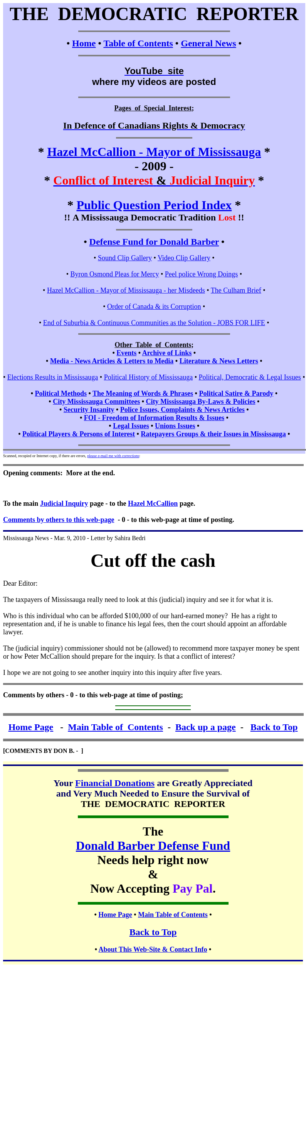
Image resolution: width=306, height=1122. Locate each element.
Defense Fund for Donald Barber (154, 242)
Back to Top (274, 727)
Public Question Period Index (154, 205)
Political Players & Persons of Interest (78, 434)
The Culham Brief (236, 290)
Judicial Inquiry (64, 503)
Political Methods (60, 393)
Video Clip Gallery (184, 258)
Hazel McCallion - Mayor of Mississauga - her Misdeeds (126, 290)
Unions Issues (175, 426)
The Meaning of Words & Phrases (142, 393)
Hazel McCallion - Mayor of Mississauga (154, 152)
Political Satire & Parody (236, 393)
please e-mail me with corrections (113, 456)
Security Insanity (89, 410)
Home (84, 43)
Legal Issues (131, 426)
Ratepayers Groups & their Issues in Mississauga (213, 434)
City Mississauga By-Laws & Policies (200, 401)
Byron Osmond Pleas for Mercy (114, 274)
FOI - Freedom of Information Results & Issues (154, 418)
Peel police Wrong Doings (201, 274)
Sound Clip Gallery (125, 258)
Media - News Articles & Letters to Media (111, 361)
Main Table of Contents (115, 727)
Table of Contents (138, 43)
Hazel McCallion (153, 503)
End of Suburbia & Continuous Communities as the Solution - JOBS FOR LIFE (154, 323)
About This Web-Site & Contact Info (153, 949)
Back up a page (205, 727)
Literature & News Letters (219, 361)
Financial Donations (115, 783)
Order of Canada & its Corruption (154, 306)
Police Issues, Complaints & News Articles (182, 410)
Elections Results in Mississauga (52, 377)
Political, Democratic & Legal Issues (249, 377)
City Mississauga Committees (96, 401)
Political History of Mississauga (148, 377)
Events (126, 353)
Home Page (31, 727)
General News (208, 43)
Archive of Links (167, 353)
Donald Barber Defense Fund (153, 846)
